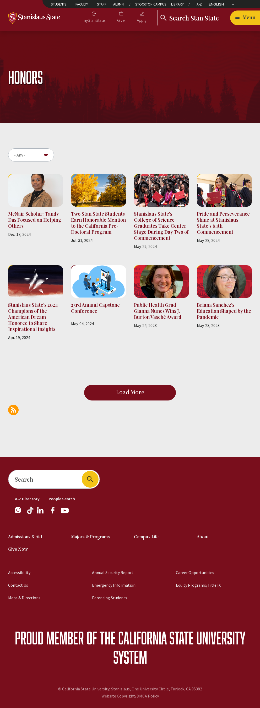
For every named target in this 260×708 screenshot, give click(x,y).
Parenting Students (109, 597)
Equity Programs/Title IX (198, 585)
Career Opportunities (195, 572)
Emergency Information (114, 585)
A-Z (199, 4)
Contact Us (18, 585)
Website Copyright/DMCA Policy (130, 696)
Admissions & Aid (25, 537)
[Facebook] (54, 513)
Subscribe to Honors (13, 410)
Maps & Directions (24, 597)
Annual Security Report (112, 572)
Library (177, 4)
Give (121, 20)
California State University (181, 637)
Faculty (81, 4)
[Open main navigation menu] (245, 18)
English (216, 4)
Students (59, 4)
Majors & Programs (90, 537)
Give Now (18, 549)
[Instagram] (20, 513)
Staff (101, 4)
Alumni (118, 4)
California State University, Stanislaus (96, 688)
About (203, 537)
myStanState (94, 20)
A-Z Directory (27, 498)
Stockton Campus (150, 4)
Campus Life (146, 537)
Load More (130, 392)
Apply (142, 20)
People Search (62, 498)
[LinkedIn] (40, 513)
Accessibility (19, 572)
